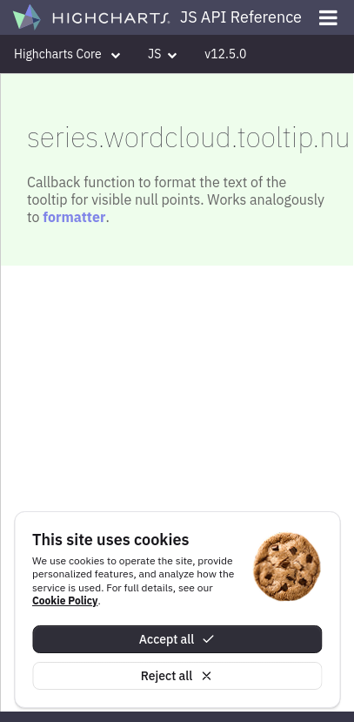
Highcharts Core (67, 54)
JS (162, 54)
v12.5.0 (225, 54)
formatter (74, 217)
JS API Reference (241, 17)
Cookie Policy (64, 600)
